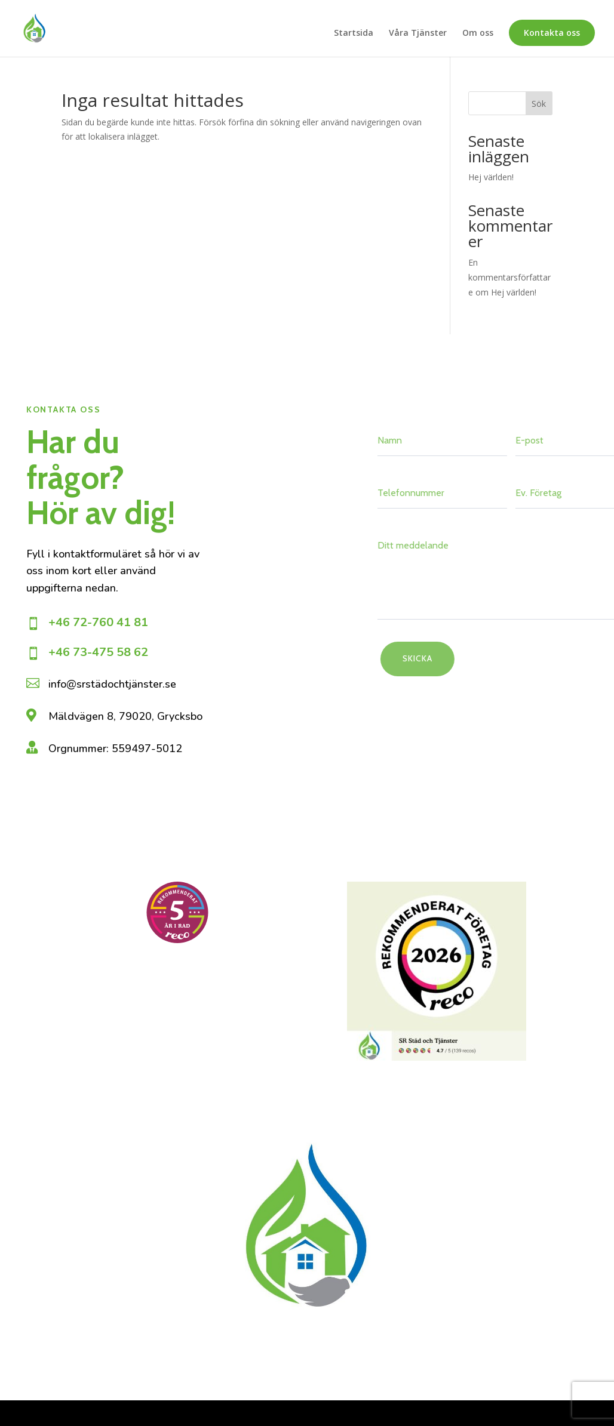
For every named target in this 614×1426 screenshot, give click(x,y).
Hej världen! (491, 177)
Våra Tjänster (418, 33)
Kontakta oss (552, 32)
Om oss (477, 33)
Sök (539, 103)
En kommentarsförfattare (509, 277)
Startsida (353, 33)
